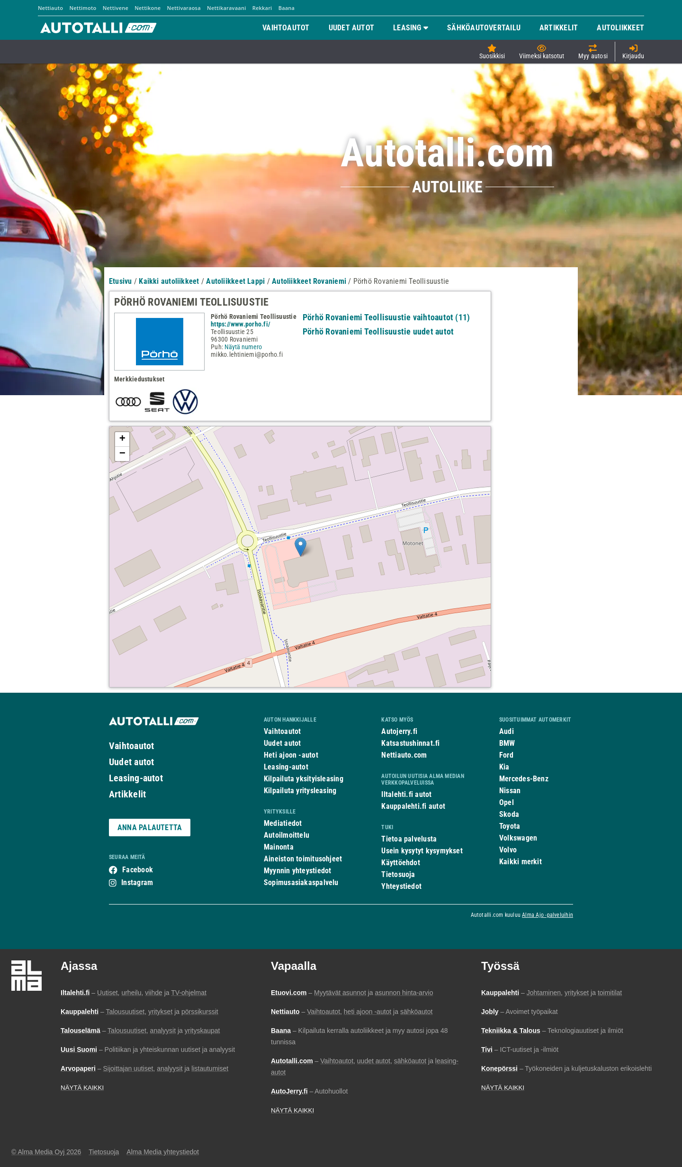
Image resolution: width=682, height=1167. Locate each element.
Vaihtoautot (131, 745)
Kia (504, 766)
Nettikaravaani (226, 7)
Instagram (137, 882)
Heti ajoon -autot (291, 755)
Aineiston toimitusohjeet (303, 858)
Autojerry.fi (399, 731)
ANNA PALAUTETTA (149, 827)
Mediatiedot (283, 823)
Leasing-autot (136, 778)
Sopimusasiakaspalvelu (301, 882)
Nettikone (148, 7)
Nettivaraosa (184, 7)
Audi (506, 731)
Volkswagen (518, 837)
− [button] (122, 454)
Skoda (509, 814)
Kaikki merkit (520, 861)
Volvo (508, 849)
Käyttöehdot (400, 862)
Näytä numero (243, 347)
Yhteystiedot (401, 886)
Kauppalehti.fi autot (413, 806)
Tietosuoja (398, 874)
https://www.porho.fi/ (240, 324)
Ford (506, 755)
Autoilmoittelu (286, 835)
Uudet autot (131, 762)
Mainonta (279, 846)
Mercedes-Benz (523, 778)
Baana (286, 7)
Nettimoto (82, 7)
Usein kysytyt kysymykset (421, 850)
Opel (506, 802)
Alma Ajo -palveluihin (547, 915)
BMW (507, 743)
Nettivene (115, 7)
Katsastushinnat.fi (410, 743)
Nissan (509, 790)
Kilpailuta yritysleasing (300, 790)
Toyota (509, 826)
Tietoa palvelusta (409, 838)
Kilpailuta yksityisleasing (303, 778)
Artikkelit (127, 794)
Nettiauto (50, 7)
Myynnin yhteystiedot (298, 870)
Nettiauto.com (404, 755)
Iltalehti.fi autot (406, 794)
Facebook (137, 869)
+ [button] (122, 439)
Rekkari (262, 7)
